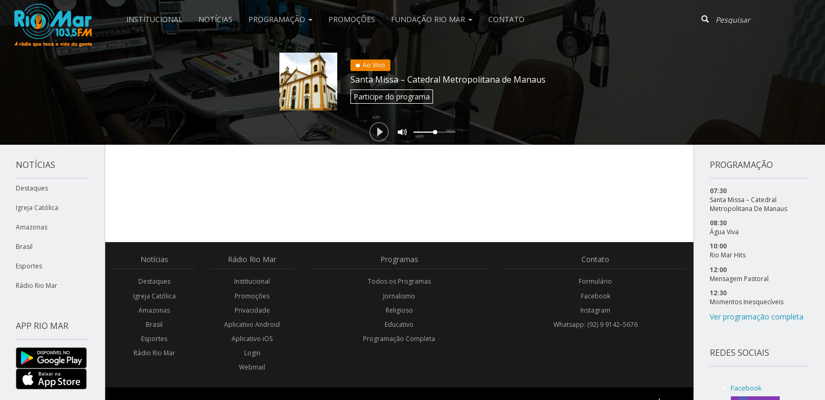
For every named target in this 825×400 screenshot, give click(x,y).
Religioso (399, 310)
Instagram (595, 310)
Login (252, 352)
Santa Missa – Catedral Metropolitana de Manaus (448, 79)
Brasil (24, 246)
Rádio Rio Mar (36, 285)
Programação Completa (399, 338)
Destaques (32, 188)
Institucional (154, 19)
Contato (506, 19)
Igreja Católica (37, 207)
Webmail (252, 367)
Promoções (351, 19)
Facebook (595, 296)
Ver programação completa (756, 317)
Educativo (399, 324)
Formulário (595, 281)
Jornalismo (399, 296)
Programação (280, 19)
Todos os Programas (399, 281)
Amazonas (31, 227)
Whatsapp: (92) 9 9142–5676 (596, 324)
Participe (392, 97)
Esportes (29, 266)
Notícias (215, 19)
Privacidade (252, 310)
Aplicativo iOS (252, 338)
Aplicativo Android (252, 324)
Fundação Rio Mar (431, 19)
